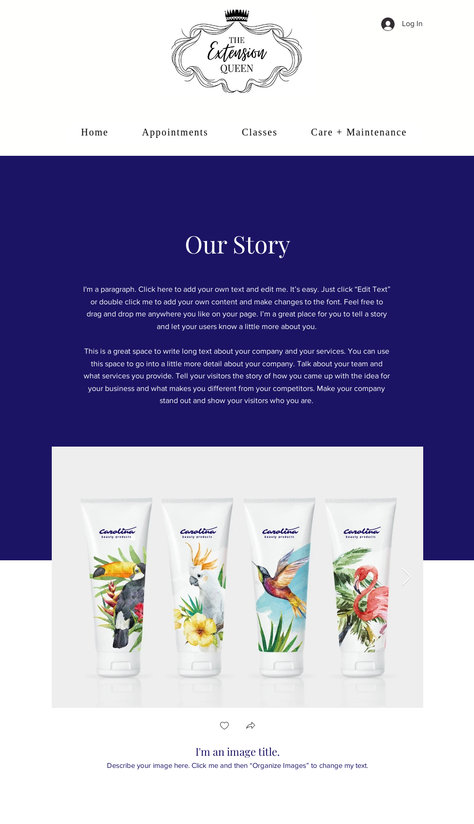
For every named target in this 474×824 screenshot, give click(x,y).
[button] (250, 726)
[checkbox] (224, 726)
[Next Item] (406, 577)
